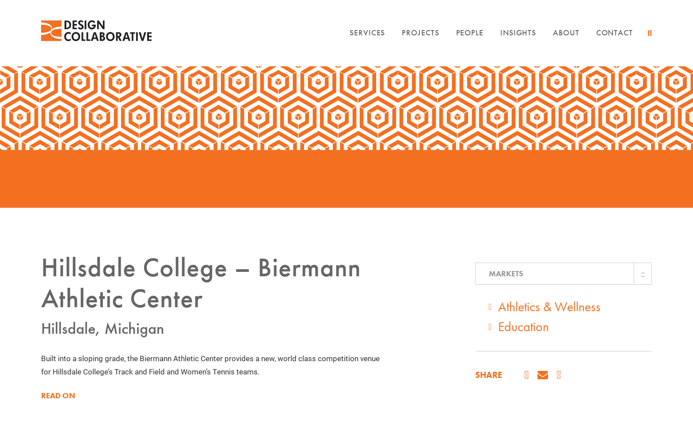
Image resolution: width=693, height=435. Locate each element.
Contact (614, 37)
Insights (518, 37)
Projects (420, 37)
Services (367, 37)
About (566, 37)
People (470, 37)
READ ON (58, 396)
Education (523, 326)
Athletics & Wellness (549, 306)
